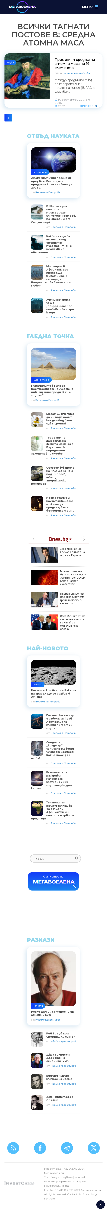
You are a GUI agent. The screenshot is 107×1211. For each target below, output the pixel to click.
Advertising (90, 1194)
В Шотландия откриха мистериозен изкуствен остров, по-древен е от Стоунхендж (53, 214)
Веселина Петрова (47, 192)
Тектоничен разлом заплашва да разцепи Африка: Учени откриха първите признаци (52, 810)
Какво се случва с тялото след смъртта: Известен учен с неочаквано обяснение (51, 244)
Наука (10, 62)
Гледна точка (41, 379)
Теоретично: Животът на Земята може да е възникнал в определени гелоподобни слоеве (52, 445)
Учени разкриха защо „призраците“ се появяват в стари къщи (60, 306)
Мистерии (40, 172)
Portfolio (49, 1198)
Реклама (49, 1181)
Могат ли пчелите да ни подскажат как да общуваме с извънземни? (60, 418)
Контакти (82, 1177)
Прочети (87, 106)
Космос (37, 684)
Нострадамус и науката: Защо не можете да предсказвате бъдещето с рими (60, 504)
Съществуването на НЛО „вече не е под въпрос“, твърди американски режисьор (52, 475)
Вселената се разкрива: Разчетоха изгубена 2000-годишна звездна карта (51, 780)
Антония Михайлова (77, 73)
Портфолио (66, 1181)
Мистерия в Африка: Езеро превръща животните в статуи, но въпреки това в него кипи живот (51, 276)
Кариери (83, 1181)
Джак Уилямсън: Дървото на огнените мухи (58, 1058)
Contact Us (74, 1194)
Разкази (38, 1005)
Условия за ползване (58, 1177)
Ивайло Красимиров (48, 1019)
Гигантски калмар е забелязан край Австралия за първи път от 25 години (60, 722)
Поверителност (56, 1185)
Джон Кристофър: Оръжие (60, 1098)
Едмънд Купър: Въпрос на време (59, 1077)
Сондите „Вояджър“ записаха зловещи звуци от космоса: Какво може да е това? (52, 750)
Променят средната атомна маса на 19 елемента (75, 64)
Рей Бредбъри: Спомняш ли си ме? (60, 1035)
